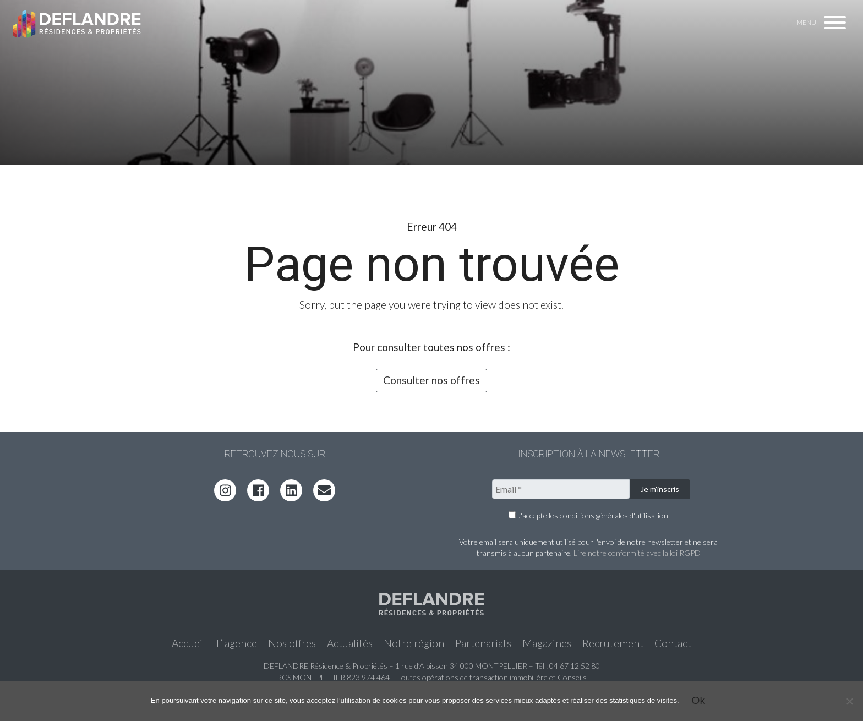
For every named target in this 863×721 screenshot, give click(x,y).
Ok (699, 700)
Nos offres (292, 643)
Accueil (188, 643)
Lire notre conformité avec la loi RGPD (637, 553)
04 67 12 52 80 (574, 665)
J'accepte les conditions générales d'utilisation (588, 515)
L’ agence (236, 643)
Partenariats (483, 643)
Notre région (414, 643)
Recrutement (612, 643)
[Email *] (561, 489)
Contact (672, 643)
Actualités (350, 643)
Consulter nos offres (431, 380)
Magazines (546, 643)
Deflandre (77, 23)
